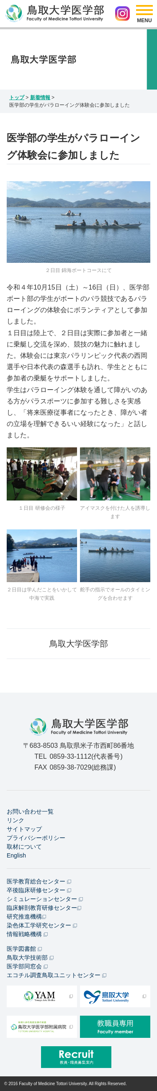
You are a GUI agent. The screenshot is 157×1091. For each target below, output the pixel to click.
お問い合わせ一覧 (30, 811)
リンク (15, 820)
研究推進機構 (26, 916)
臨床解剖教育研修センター (44, 907)
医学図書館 (24, 948)
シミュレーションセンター (45, 899)
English (16, 855)
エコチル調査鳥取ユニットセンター (56, 975)
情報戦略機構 (27, 934)
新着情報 (40, 97)
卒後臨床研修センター (39, 890)
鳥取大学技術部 (30, 957)
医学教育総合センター (39, 881)
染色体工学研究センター (42, 925)
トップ (16, 97)
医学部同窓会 (27, 966)
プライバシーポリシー (36, 837)
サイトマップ (24, 829)
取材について (24, 846)
